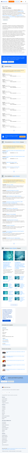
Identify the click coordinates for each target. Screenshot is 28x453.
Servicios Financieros (5, 427)
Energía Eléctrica (4, 435)
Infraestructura (4, 439)
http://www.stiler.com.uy (6, 344)
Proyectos (3, 406)
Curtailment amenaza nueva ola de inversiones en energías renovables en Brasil (20, 265)
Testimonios (4, 401)
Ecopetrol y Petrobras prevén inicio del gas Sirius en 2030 (15, 360)
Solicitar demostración (17, 71)
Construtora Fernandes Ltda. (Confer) (12, 190)
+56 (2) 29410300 (12, 16)
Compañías (3, 407)
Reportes (3, 413)
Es (22, 1)
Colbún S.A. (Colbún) (9, 184)
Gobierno (3, 430)
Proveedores (4, 423)
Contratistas (4, 422)
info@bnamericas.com (19, 15)
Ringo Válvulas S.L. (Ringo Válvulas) (12, 208)
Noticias (3, 410)
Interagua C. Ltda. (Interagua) (11, 214)
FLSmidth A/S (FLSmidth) (10, 225)
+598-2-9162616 (5, 339)
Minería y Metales (5, 436)
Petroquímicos (4, 442)
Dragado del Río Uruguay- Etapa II (11, 162)
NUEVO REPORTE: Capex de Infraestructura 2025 (22, 293)
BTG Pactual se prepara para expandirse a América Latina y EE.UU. (7, 265)
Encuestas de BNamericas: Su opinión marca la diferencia (22, 278)
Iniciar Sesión (17, 1)
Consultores (4, 426)
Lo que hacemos (4, 398)
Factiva (3, 414)
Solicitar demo (11, 1)
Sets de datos (4, 417)
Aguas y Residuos (21, 11)
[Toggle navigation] (25, 1)
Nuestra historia (4, 400)
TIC (2, 443)
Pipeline (3, 418)
